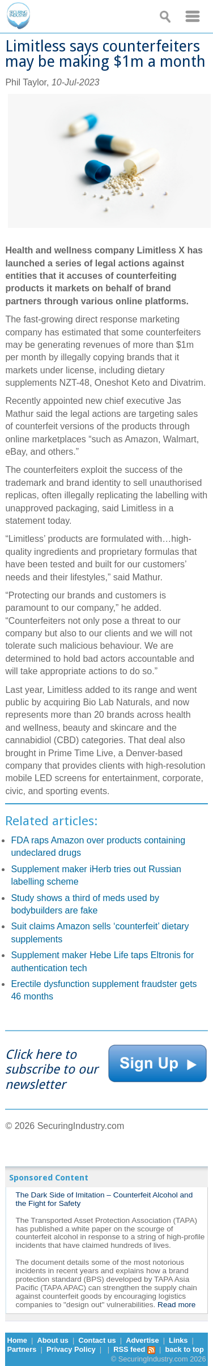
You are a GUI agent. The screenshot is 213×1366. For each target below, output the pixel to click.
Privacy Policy (71, 1349)
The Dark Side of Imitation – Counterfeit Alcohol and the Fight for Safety (104, 1199)
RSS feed (134, 1349)
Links (178, 1340)
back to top (184, 1349)
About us (53, 1340)
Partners (21, 1349)
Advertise (142, 1340)
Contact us (97, 1340)
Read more (176, 1304)
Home (17, 1340)
